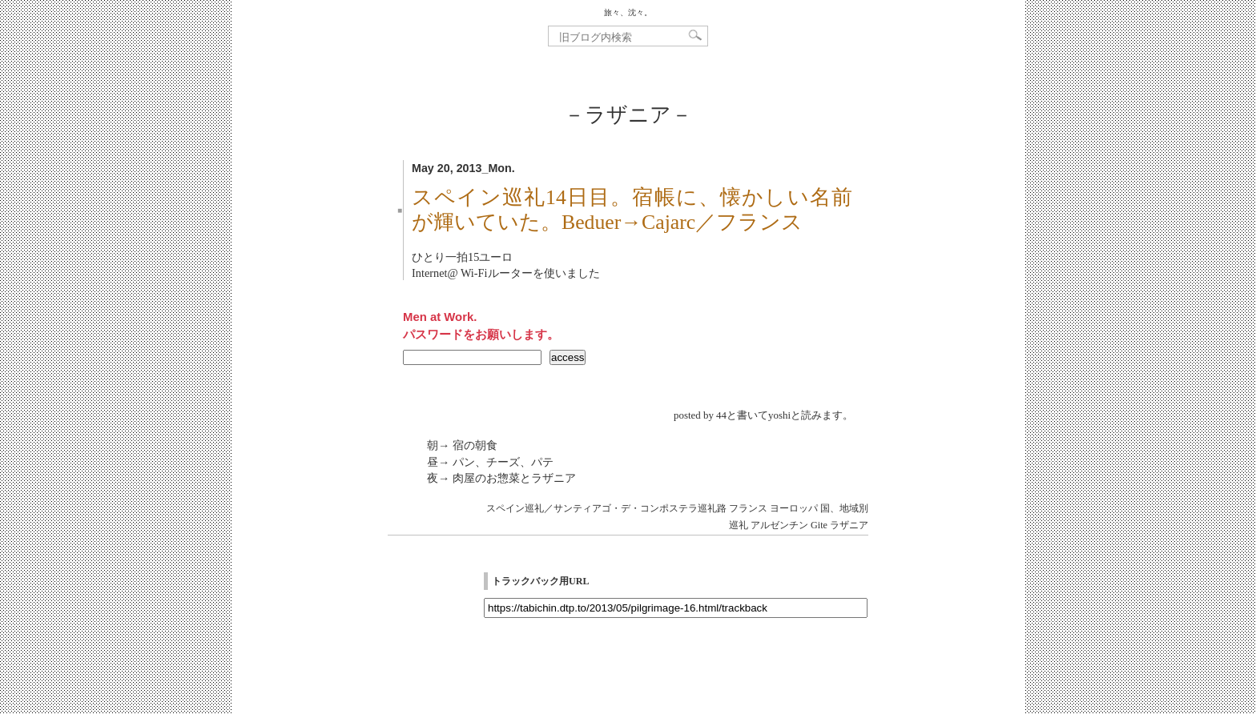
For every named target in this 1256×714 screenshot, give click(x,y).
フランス (748, 508)
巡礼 (738, 525)
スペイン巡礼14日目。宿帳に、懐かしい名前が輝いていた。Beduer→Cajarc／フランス (632, 210)
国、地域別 (844, 508)
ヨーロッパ (794, 508)
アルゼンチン (779, 525)
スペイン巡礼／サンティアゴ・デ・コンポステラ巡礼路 (606, 508)
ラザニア (849, 525)
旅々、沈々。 (628, 12)
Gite (819, 525)
